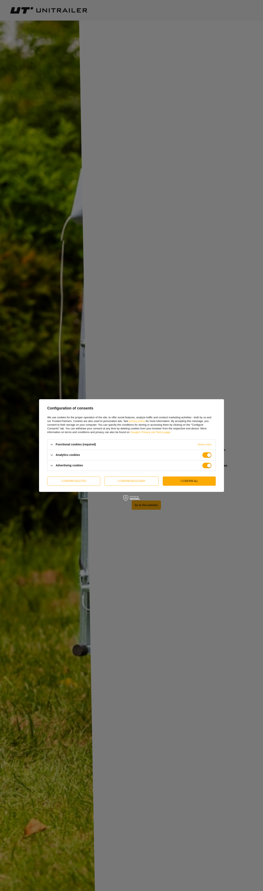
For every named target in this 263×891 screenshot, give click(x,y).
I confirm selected (73, 481)
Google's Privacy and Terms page (150, 432)
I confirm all (189, 481)
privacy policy (137, 421)
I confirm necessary (131, 481)
